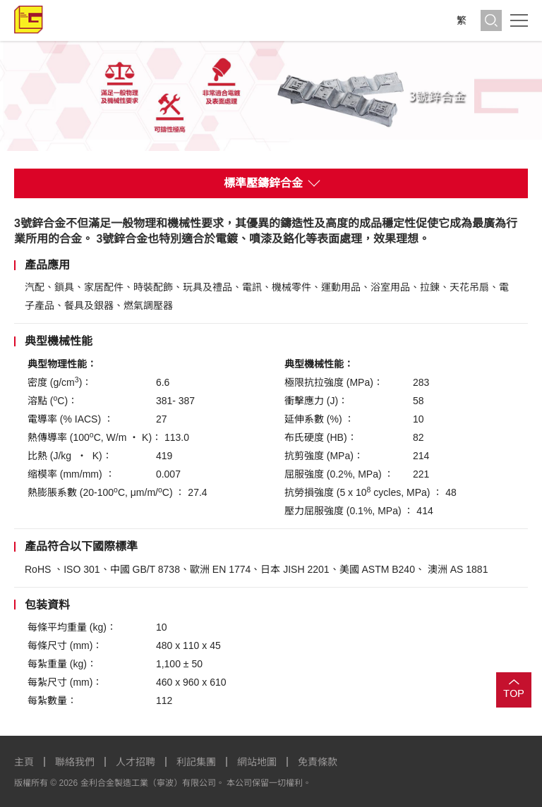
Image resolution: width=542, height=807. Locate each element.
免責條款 (317, 762)
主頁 (24, 762)
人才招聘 (135, 762)
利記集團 (196, 762)
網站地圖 (257, 762)
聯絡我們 (75, 762)
